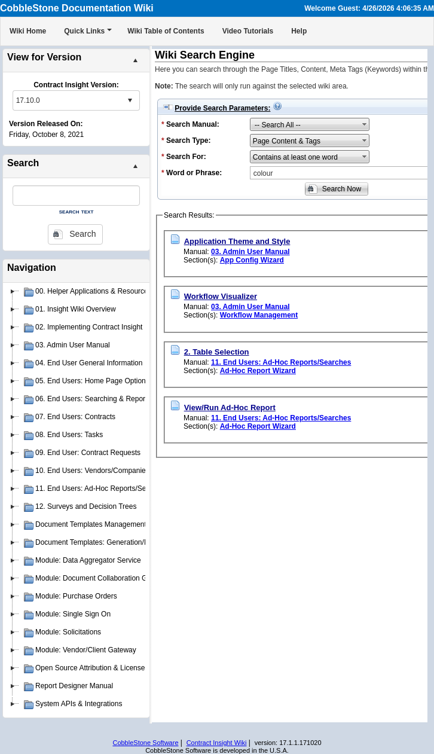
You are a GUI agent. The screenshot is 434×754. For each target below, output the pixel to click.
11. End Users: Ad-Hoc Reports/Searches (281, 362)
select (129, 100)
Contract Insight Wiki (217, 742)
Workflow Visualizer (220, 296)
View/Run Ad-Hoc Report (230, 407)
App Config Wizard (252, 260)
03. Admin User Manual (250, 252)
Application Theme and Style (237, 241)
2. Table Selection (216, 351)
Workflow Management (259, 315)
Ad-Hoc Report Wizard (258, 371)
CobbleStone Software (145, 742)
